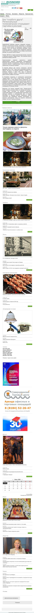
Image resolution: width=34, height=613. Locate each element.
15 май (4, 557)
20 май (4, 335)
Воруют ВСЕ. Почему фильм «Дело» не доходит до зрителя (15, 224)
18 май (4, 261)
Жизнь (7, 16)
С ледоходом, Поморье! (7, 474)
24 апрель (4, 341)
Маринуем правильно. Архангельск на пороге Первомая (14, 294)
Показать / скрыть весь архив (9, 357)
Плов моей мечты (6, 304)
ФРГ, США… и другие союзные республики (11, 188)
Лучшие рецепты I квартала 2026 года (10, 301)
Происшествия (29, 14)
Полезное (17, 602)
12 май (4, 560)
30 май (4, 523)
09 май (4, 338)
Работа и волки (6, 468)
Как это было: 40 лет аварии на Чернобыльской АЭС (13, 265)
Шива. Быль (5, 342)
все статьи (30, 306)
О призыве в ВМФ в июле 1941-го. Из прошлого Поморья (14, 558)
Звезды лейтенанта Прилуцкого (9, 339)
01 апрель (4, 300)
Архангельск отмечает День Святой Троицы (11, 520)
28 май (4, 530)
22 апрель (4, 467)
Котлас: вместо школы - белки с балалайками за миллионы (15, 464)
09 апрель (4, 470)
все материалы (29, 199)
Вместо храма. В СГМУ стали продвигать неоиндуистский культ (15, 268)
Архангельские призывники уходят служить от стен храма (14, 524)
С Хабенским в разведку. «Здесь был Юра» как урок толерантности (16, 220)
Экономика (15, 14)
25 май (4, 576)
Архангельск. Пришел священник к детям (11, 531)
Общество (21, 14)
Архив (21, 101)
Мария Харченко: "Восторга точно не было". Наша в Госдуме (15, 195)
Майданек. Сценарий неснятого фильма (11, 226)
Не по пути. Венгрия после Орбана (10, 192)
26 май (4, 573)
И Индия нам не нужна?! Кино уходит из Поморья (13, 262)
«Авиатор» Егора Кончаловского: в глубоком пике (13, 229)
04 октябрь (14, 101)
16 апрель (4, 297)
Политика (8, 14)
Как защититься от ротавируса (9, 574)
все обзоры (30, 231)
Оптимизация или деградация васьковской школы (13, 471)
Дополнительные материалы (11, 598)
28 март (4, 473)
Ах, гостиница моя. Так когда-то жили (10, 258)
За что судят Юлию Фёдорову (9, 554)
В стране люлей (6, 298)
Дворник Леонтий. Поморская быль (10, 336)
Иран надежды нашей (7, 198)
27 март (4, 303)
